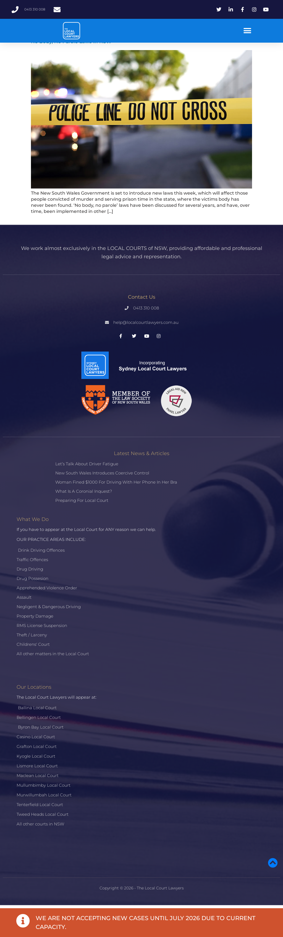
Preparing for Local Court (81, 500)
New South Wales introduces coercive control (102, 473)
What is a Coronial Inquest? (83, 491)
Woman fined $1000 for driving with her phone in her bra (116, 482)
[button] (247, 31)
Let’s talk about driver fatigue (86, 463)
